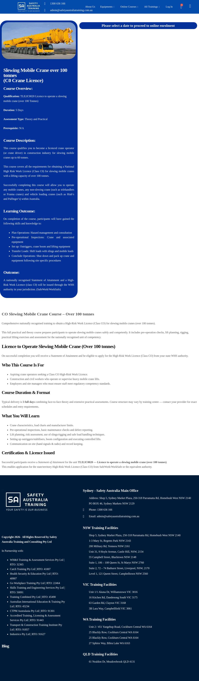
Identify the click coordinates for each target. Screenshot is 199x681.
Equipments (107, 7)
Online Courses (129, 7)
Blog (5, 646)
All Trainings (152, 7)
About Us (90, 6)
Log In (169, 6)
